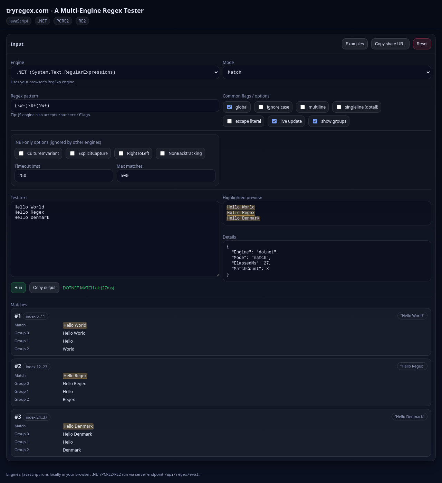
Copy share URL (390, 43)
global (237, 107)
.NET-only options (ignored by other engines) (58, 142)
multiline (313, 107)
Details (229, 237)
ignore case (274, 107)
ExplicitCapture (89, 153)
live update (287, 121)
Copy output (44, 287)
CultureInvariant (39, 153)
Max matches (130, 166)
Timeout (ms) (27, 166)
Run (18, 287)
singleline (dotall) (357, 107)
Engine (17, 62)
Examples (355, 43)
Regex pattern (24, 96)
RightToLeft (134, 153)
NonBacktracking (181, 153)
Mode (228, 62)
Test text (19, 198)
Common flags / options (246, 96)
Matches (19, 305)
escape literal (244, 121)
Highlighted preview (242, 198)
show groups (329, 121)
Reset (422, 43)
